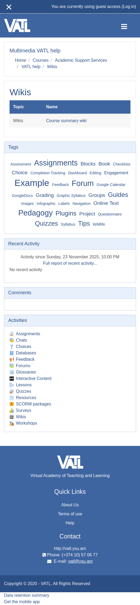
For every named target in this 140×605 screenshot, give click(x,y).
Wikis (52, 66)
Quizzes (46, 223)
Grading (45, 195)
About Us (70, 505)
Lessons (21, 385)
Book (104, 164)
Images (27, 203)
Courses (41, 60)
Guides (118, 194)
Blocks (88, 164)
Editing (95, 173)
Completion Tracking (47, 173)
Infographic (46, 203)
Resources (23, 397)
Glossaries (23, 372)
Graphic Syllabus (71, 195)
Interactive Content (30, 378)
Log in (129, 6)
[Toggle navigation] (128, 25)
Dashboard (77, 173)
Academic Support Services (81, 60)
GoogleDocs (22, 195)
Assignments (56, 163)
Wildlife (99, 224)
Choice (20, 172)
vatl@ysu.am (80, 561)
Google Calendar (111, 185)
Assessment (20, 164)
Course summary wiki (66, 120)
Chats (18, 340)
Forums (20, 365)
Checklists (121, 164)
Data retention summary (26, 595)
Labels (63, 203)
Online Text (106, 203)
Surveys (20, 410)
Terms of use (70, 514)
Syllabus (68, 224)
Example (32, 183)
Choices (20, 346)
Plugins (65, 213)
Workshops (23, 423)
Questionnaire (110, 214)
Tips (84, 223)
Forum (83, 183)
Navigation (81, 203)
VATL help (31, 66)
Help (70, 523)
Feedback (60, 185)
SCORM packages (30, 404)
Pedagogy (35, 213)
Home (20, 60)
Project (87, 214)
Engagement (116, 173)
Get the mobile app (22, 601)
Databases (23, 353)
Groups (96, 195)
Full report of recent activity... (70, 263)
